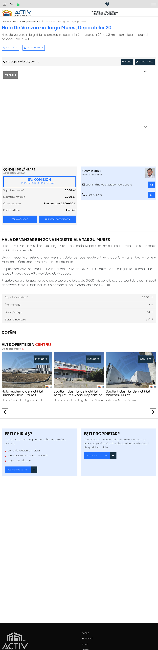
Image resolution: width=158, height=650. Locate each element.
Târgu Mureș (29, 21)
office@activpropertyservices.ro (4, 2)
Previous (145, 71)
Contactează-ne (18, 470)
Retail (85, 644)
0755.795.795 (11, 2)
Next (145, 127)
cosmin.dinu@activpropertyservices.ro (107, 184)
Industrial (87, 638)
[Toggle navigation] (153, 4)
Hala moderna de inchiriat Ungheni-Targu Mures (22, 393)
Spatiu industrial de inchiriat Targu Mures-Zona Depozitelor (78, 393)
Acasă (5, 21)
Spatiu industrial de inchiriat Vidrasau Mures (128, 393)
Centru (15, 21)
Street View (144, 61)
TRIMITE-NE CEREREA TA (57, 219)
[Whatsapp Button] (19, 4)
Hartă (127, 61)
